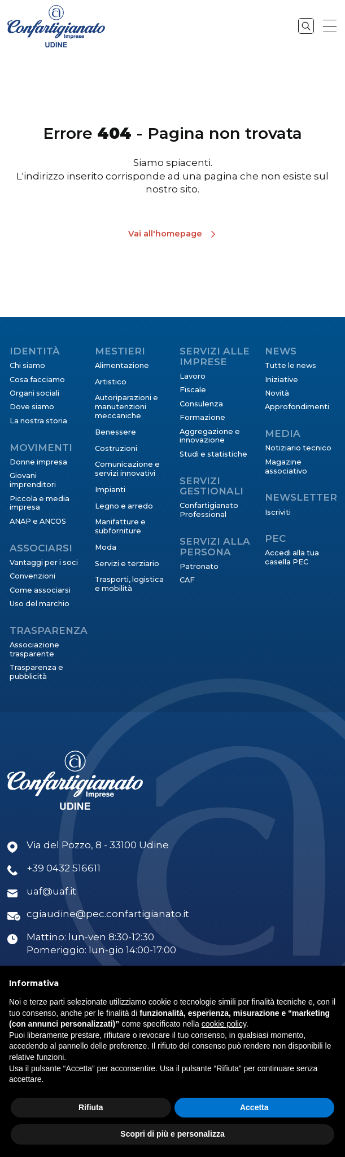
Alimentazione (122, 365)
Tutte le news (290, 365)
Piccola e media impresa (39, 503)
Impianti (110, 489)
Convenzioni (32, 576)
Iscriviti (278, 512)
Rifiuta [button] (90, 1107)
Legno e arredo (124, 506)
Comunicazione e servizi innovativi (127, 468)
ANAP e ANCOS (38, 521)
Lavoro (193, 376)
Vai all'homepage (165, 234)
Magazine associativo (286, 466)
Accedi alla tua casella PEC (292, 557)
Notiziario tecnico (298, 448)
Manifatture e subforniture (120, 526)
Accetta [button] (254, 1107)
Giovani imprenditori (33, 480)
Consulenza (201, 404)
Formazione (202, 417)
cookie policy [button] (224, 1023)
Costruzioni (116, 448)
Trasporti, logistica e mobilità (129, 584)
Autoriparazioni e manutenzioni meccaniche (126, 406)
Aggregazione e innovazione (210, 436)
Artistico (110, 382)
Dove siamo (32, 406)
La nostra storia (38, 421)
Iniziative (281, 379)
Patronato (199, 566)
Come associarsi (40, 590)
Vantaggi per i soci (44, 562)
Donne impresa (38, 462)
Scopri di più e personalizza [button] (172, 1133)
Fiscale (193, 389)
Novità (277, 393)
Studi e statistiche (213, 454)
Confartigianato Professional (209, 510)
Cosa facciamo (37, 379)
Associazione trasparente (34, 649)
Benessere (115, 432)
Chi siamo (27, 365)
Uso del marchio (39, 603)
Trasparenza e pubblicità (36, 672)
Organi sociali (34, 393)
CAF (187, 580)
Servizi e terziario (127, 563)
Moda (105, 547)
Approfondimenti (297, 406)
